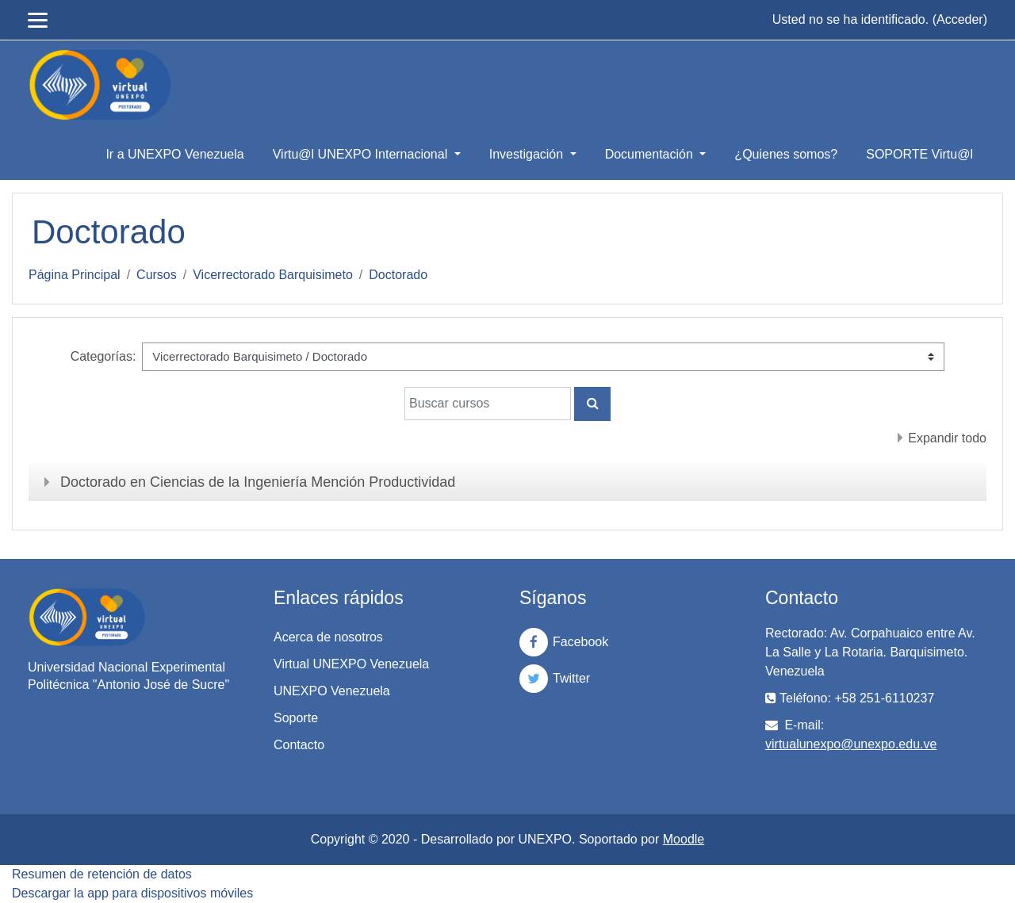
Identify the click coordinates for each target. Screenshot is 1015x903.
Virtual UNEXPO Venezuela (351, 664)
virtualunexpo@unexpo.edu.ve (850, 744)
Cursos (156, 274)
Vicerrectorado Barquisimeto (273, 274)
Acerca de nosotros (328, 637)
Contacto (299, 745)
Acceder (959, 19)
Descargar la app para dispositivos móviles (132, 893)
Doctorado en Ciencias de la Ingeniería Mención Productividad (257, 482)
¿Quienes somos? (785, 154)
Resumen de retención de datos (102, 874)
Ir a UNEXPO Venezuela (174, 154)
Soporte (296, 718)
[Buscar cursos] (487, 403)
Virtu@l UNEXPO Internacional (362, 154)
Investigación (528, 154)
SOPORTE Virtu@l (919, 154)
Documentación (651, 154)
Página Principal (75, 274)
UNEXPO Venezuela (332, 691)
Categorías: (103, 356)
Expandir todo (947, 438)
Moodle (683, 839)
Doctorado (398, 274)
